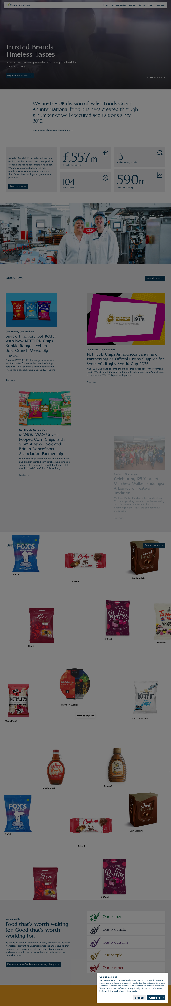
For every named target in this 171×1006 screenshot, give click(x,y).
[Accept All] (156, 997)
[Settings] (139, 997)
